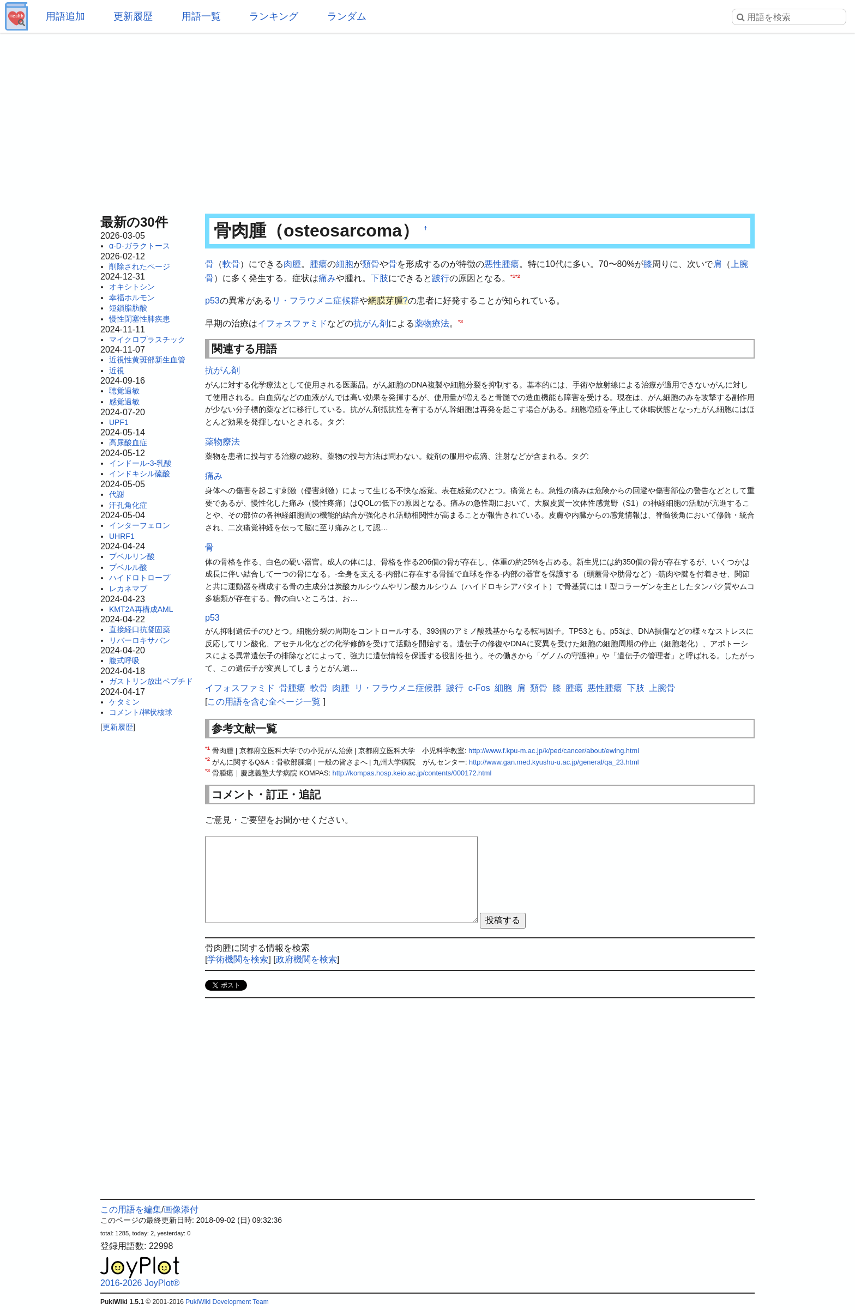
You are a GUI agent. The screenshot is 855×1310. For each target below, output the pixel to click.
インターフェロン (139, 525)
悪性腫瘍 (501, 264)
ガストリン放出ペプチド (151, 681)
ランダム (346, 16)
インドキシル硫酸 (139, 473)
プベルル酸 (128, 567)
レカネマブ (128, 588)
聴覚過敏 (124, 390)
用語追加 (65, 16)
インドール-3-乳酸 (140, 463)
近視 (116, 370)
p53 (212, 300)
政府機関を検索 (306, 959)
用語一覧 (201, 16)
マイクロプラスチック (147, 339)
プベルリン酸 (132, 556)
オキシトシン (132, 286)
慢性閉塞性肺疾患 (139, 318)
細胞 (344, 264)
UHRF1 (122, 536)
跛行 (440, 278)
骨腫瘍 (292, 688)
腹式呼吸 (124, 660)
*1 (512, 275)
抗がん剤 (370, 323)
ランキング (273, 16)
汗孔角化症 (128, 505)
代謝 (116, 494)
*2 (517, 275)
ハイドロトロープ (139, 577)
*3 (460, 321)
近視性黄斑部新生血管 (147, 359)
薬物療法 (431, 323)
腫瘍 (318, 264)
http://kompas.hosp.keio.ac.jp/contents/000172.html (412, 773)
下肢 (379, 278)
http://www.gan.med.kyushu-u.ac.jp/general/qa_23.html (554, 762)
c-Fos (479, 688)
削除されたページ (139, 266)
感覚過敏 (124, 401)
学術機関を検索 (237, 959)
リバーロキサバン (139, 640)
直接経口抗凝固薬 (139, 629)
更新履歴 (133, 16)
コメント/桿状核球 (140, 712)
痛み (327, 278)
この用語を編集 (130, 1209)
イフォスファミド (292, 323)
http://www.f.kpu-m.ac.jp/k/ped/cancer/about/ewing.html (553, 751)
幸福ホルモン (132, 297)
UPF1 (119, 422)
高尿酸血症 (128, 442)
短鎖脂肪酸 (128, 308)
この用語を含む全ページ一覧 (264, 701)
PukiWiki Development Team (227, 1302)
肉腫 (292, 264)
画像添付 (181, 1209)
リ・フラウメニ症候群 (315, 300)
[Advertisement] (427, 120)
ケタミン (124, 702)
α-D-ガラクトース (139, 245)
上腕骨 (662, 688)
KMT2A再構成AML (141, 609)
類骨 (371, 264)
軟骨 (231, 264)
